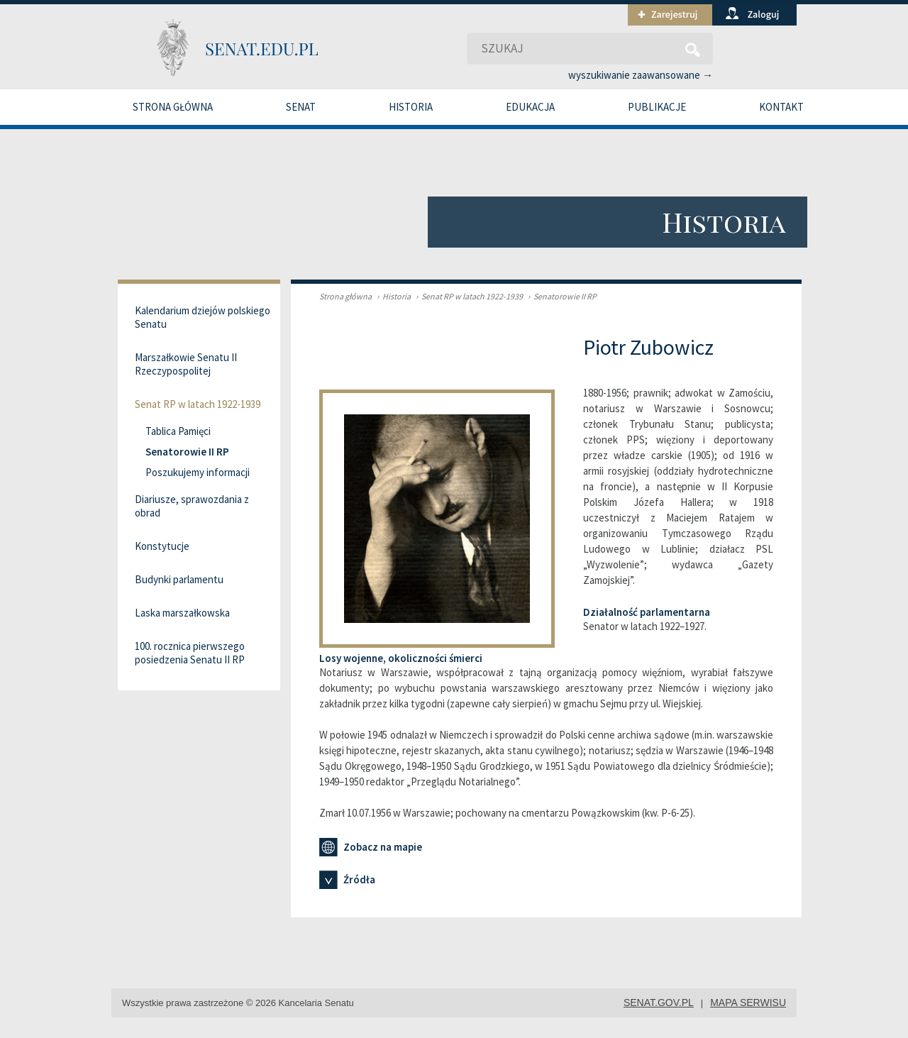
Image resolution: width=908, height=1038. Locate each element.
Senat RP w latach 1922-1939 (467, 296)
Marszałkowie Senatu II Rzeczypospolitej (186, 363)
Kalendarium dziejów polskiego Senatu (202, 317)
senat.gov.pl (659, 1002)
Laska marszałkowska (182, 612)
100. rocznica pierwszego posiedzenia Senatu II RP (190, 652)
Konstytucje (162, 546)
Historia (411, 107)
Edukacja (530, 107)
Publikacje (657, 107)
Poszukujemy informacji (197, 472)
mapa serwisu (748, 1002)
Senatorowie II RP (560, 296)
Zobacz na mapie (370, 847)
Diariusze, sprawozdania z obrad (192, 505)
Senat (301, 107)
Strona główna (173, 107)
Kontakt (781, 107)
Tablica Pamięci (178, 431)
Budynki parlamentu (179, 579)
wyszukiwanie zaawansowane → (640, 75)
